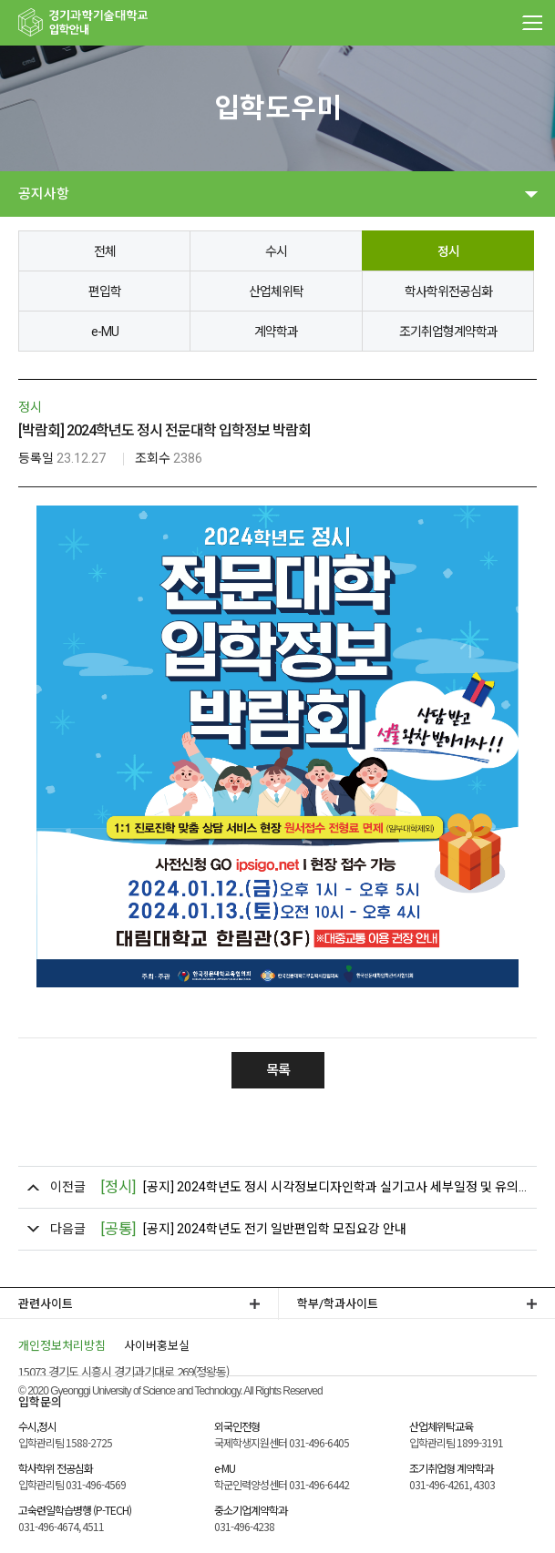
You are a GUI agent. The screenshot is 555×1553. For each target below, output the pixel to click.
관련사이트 (45, 1304)
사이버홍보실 (157, 1345)
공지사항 (43, 194)
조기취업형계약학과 (448, 331)
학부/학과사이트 (337, 1304)
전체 (105, 251)
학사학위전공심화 (448, 291)
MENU (532, 23)
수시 (276, 251)
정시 (448, 251)
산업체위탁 (276, 291)
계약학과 (276, 331)
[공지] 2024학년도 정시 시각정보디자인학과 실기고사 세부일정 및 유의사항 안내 (314, 1187)
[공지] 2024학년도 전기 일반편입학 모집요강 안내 (253, 1229)
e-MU (104, 331)
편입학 (104, 291)
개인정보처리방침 (62, 1345)
